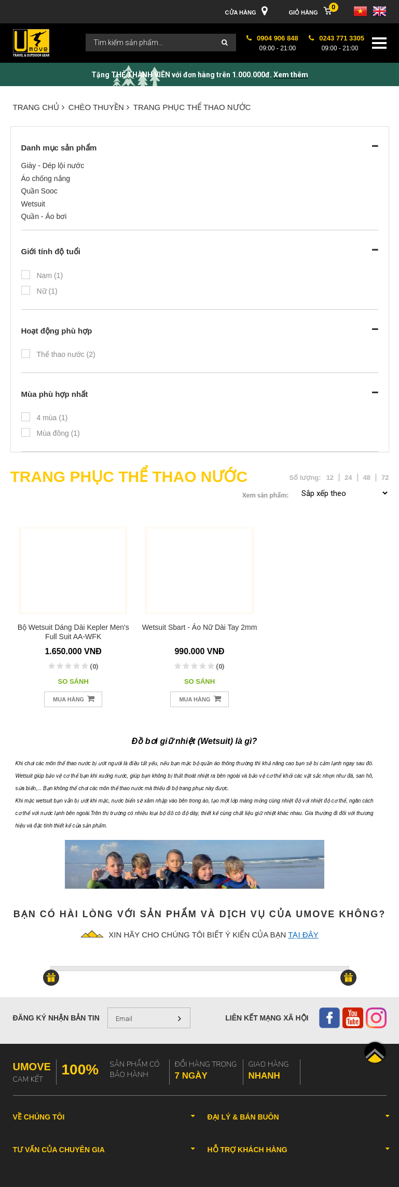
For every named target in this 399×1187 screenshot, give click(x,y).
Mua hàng (73, 698)
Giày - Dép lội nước (53, 165)
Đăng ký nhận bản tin (56, 1018)
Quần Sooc (39, 191)
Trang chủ (38, 107)
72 (385, 477)
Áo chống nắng (46, 178)
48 (366, 477)
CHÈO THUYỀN (98, 107)
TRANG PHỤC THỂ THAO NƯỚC (192, 107)
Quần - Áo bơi (44, 216)
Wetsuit (33, 204)
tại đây (303, 934)
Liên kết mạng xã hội (266, 1018)
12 (330, 477)
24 (348, 477)
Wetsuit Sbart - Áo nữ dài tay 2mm (199, 627)
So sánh (73, 681)
